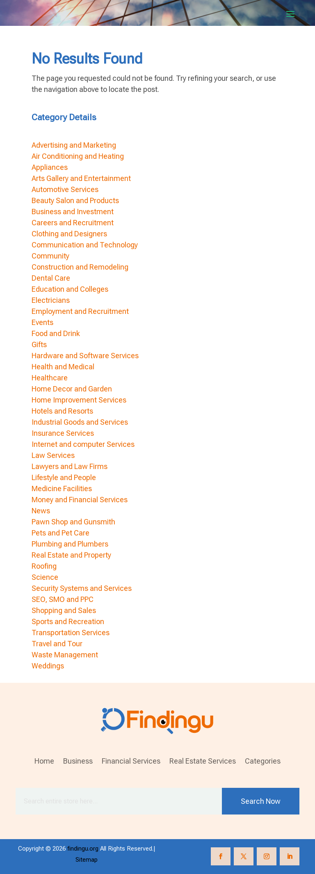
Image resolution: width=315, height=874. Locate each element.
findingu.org (82, 848)
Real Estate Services (202, 761)
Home (44, 761)
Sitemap (86, 859)
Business (78, 761)
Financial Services (131, 761)
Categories (263, 761)
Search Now (261, 801)
